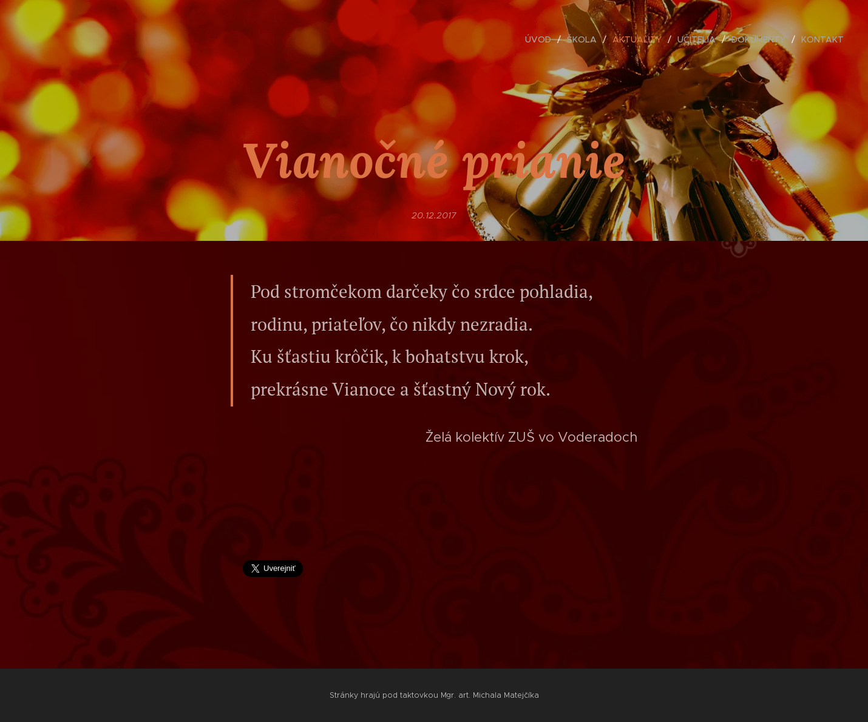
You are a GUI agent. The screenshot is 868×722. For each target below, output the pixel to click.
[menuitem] (541, 39)
